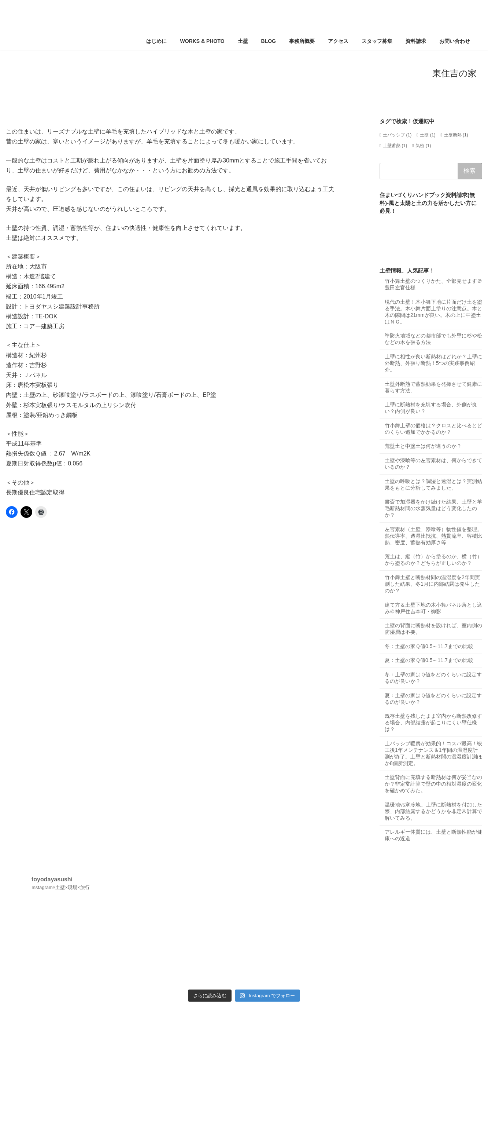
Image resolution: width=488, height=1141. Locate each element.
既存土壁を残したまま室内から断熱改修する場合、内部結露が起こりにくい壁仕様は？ (433, 722)
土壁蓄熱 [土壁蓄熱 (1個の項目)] (395, 145)
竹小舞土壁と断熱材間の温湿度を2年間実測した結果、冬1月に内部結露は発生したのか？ (432, 583)
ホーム (24, 1011)
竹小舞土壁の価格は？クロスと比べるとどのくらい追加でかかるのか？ (433, 429)
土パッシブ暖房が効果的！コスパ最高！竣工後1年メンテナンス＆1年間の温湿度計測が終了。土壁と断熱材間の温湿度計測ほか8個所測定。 (433, 753)
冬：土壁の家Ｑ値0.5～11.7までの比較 (429, 646)
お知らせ (86, 1011)
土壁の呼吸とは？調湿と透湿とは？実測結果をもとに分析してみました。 (433, 484)
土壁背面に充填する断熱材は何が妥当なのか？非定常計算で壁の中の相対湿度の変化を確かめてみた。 (433, 783)
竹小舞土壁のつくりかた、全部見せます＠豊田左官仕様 (433, 284)
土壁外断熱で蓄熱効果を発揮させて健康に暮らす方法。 (433, 387)
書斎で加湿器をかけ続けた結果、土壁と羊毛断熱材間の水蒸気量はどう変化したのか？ (433, 508)
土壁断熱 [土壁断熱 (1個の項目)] (456, 135)
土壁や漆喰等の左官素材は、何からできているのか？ (433, 463)
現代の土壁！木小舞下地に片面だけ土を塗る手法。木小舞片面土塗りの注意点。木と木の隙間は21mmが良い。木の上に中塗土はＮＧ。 (433, 312)
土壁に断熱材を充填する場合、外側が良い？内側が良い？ (431, 408)
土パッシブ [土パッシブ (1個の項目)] (397, 135)
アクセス (54, 1011)
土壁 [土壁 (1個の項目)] (427, 135)
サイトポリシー (165, 1011)
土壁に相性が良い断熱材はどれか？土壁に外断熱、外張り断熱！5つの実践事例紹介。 (433, 363)
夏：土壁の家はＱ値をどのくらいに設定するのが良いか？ (433, 698)
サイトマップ (123, 1011)
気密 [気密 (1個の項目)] (423, 145)
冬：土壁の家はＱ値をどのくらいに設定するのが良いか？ (433, 678)
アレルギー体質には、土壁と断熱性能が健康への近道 (433, 835)
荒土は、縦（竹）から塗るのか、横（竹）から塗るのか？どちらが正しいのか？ (433, 560)
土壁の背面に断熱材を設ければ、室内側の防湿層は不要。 (433, 628)
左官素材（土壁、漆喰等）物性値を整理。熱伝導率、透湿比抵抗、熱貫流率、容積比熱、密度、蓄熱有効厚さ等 (433, 535)
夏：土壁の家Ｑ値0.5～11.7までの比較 (429, 660)
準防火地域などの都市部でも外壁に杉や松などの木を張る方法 (433, 339)
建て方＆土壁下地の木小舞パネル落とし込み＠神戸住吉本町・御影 (433, 608)
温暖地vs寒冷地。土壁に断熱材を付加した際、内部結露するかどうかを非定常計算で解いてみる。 (433, 811)
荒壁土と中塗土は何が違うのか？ (423, 446)
